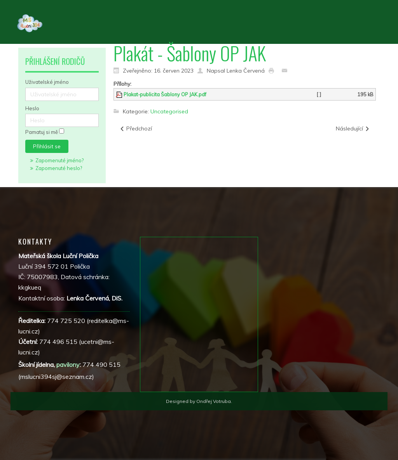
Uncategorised (169, 111)
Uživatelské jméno (47, 82)
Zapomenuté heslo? (58, 168)
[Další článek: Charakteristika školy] (353, 128)
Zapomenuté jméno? (59, 160)
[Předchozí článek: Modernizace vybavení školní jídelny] (135, 128)
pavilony (68, 364)
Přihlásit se (47, 146)
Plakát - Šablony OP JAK (189, 53)
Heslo (32, 108)
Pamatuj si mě (41, 132)
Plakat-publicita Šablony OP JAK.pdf (165, 94)
